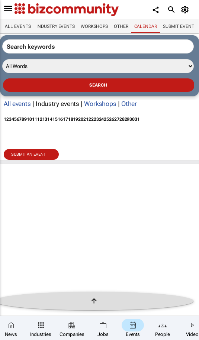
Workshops (94, 26)
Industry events (55, 26)
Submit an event (28, 154)
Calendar (145, 26)
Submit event (178, 26)
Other (121, 26)
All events (18, 26)
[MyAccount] (186, 9)
